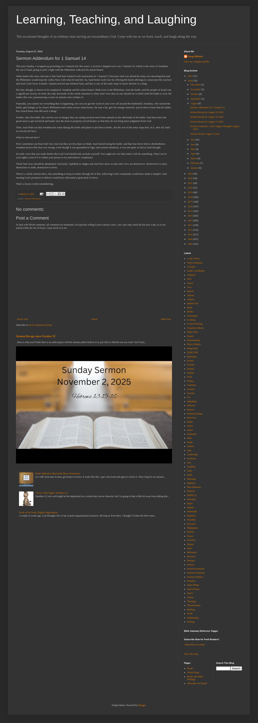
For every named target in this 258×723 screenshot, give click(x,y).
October (195, 94)
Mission (191, 491)
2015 (190, 211)
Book (189, 307)
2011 (190, 230)
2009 (190, 239)
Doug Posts (192, 348)
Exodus (190, 364)
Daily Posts (192, 332)
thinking (191, 609)
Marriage (191, 478)
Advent (190, 295)
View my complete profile (196, 61)
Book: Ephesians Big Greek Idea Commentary (57, 473)
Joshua (190, 446)
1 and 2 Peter (193, 258)
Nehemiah (192, 511)
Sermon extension (195, 568)
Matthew (191, 483)
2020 (190, 187)
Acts (189, 287)
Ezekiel (190, 368)
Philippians (192, 527)
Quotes (190, 544)
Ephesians (192, 356)
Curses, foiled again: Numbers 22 (51, 492)
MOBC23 (191, 495)
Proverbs (191, 540)
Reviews (191, 556)
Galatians (191, 385)
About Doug (193, 672)
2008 (190, 244)
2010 (190, 234)
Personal (191, 523)
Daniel (190, 336)
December (196, 84)
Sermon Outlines (195, 577)
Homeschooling (194, 413)
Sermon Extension (32, 198)
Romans (191, 560)
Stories (190, 597)
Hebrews (191, 405)
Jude (189, 450)
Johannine (192, 434)
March (194, 158)
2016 (190, 206)
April (193, 153)
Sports (190, 593)
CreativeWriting (195, 323)
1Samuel (191, 275)
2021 (190, 183)
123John (191, 266)
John (189, 438)
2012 (190, 225)
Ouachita (191, 519)
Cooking (191, 319)
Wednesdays (193, 617)
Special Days (193, 589)
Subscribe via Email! (197, 683)
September (196, 98)
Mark (189, 474)
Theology (191, 601)
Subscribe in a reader (195, 644)
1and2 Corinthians (196, 270)
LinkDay (191, 466)
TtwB (189, 613)
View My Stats (191, 654)
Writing (190, 621)
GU (188, 397)
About (190, 283)
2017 (190, 201)
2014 (190, 215)
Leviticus (191, 458)
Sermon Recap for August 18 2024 (206, 116)
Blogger (142, 705)
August (194, 103)
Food (189, 376)
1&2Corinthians (194, 262)
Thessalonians (194, 605)
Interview (191, 417)
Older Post (166, 319)
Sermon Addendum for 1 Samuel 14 (207, 107)
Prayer (190, 536)
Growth (190, 393)
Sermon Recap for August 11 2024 (206, 121)
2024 (190, 80)
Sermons (191, 581)
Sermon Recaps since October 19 (35, 336)
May (193, 149)
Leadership (192, 454)
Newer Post (22, 319)
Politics (190, 531)
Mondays (191, 499)
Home (94, 319)
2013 (190, 220)
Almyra (190, 299)
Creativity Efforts (195, 328)
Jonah (190, 442)
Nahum (190, 507)
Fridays (190, 381)
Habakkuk (192, 401)
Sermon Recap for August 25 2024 (206, 112)
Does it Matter (194, 344)
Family (190, 372)
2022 (190, 178)
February (195, 163)
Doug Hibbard (195, 56)
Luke (189, 470)
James (190, 430)
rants (189, 548)
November (196, 89)
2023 (190, 173)
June (193, 144)
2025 (190, 76)
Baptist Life (192, 303)
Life (189, 462)
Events (190, 360)
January (195, 167)
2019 (190, 192)
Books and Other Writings (195, 678)
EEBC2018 (192, 352)
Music (190, 503)
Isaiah (190, 421)
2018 (190, 197)
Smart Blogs (193, 585)
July (193, 139)
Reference (192, 552)
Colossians (192, 315)
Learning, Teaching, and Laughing (106, 19)
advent (190, 291)
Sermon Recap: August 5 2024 (204, 133)
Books (190, 311)
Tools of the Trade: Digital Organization (38, 512)
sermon (190, 564)
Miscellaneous (194, 487)
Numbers (191, 515)
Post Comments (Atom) (40, 325)
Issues (190, 425)
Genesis (191, 389)
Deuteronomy (193, 340)
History (190, 409)
